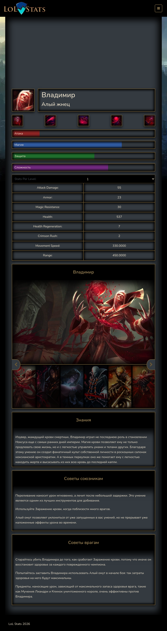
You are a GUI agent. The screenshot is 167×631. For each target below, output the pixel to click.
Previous (16, 364)
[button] (17, 120)
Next (151, 364)
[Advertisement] (87, 55)
